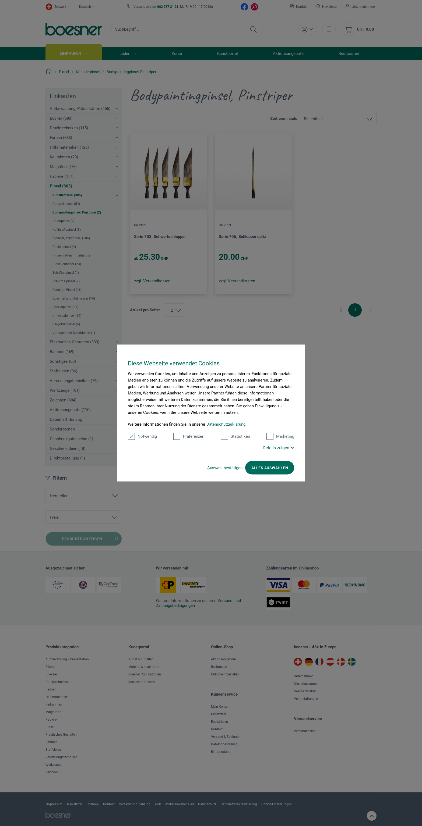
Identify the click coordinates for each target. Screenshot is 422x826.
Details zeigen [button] (278, 447)
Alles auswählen (269, 468)
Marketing (280, 436)
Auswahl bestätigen (224, 467)
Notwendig (142, 436)
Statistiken (235, 436)
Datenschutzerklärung (225, 424)
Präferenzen (188, 436)
